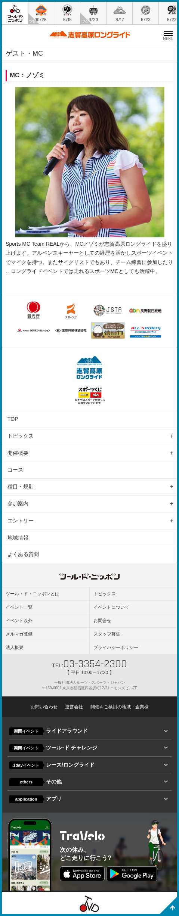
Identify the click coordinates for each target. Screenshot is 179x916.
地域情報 (17, 538)
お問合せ (102, 620)
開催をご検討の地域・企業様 (119, 706)
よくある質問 (23, 554)
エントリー (20, 521)
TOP (12, 419)
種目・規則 (20, 487)
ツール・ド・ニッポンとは (32, 593)
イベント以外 (19, 620)
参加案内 (17, 503)
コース (15, 470)
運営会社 (74, 706)
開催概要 (17, 453)
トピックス (20, 436)
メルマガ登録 (19, 634)
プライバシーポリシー (115, 647)
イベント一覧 (19, 607)
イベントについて (111, 607)
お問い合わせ (44, 706)
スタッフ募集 (106, 634)
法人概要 (15, 647)
